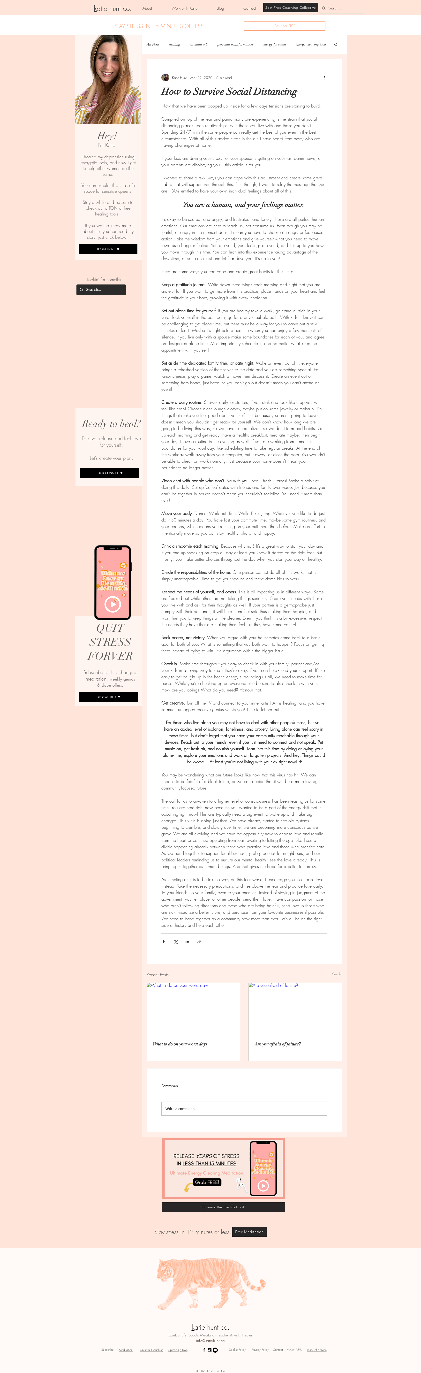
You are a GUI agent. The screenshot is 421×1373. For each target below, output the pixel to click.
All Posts (153, 44)
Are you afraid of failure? (278, 1044)
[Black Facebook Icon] (204, 1350)
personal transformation (235, 44)
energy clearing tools (311, 44)
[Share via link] (199, 941)
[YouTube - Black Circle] (215, 1350)
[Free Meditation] (249, 1232)
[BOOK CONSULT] (109, 473)
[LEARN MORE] (108, 249)
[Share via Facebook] (163, 941)
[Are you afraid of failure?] (295, 1009)
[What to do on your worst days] (193, 1009)
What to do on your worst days (180, 1044)
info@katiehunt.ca (210, 1340)
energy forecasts (274, 44)
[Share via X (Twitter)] (175, 941)
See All (337, 974)
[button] (284, 26)
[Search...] (341, 8)
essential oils (199, 44)
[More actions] (324, 77)
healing (174, 44)
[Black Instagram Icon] (209, 1350)
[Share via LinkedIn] (187, 941)
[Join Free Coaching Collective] (290, 7)
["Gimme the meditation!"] (223, 1207)
